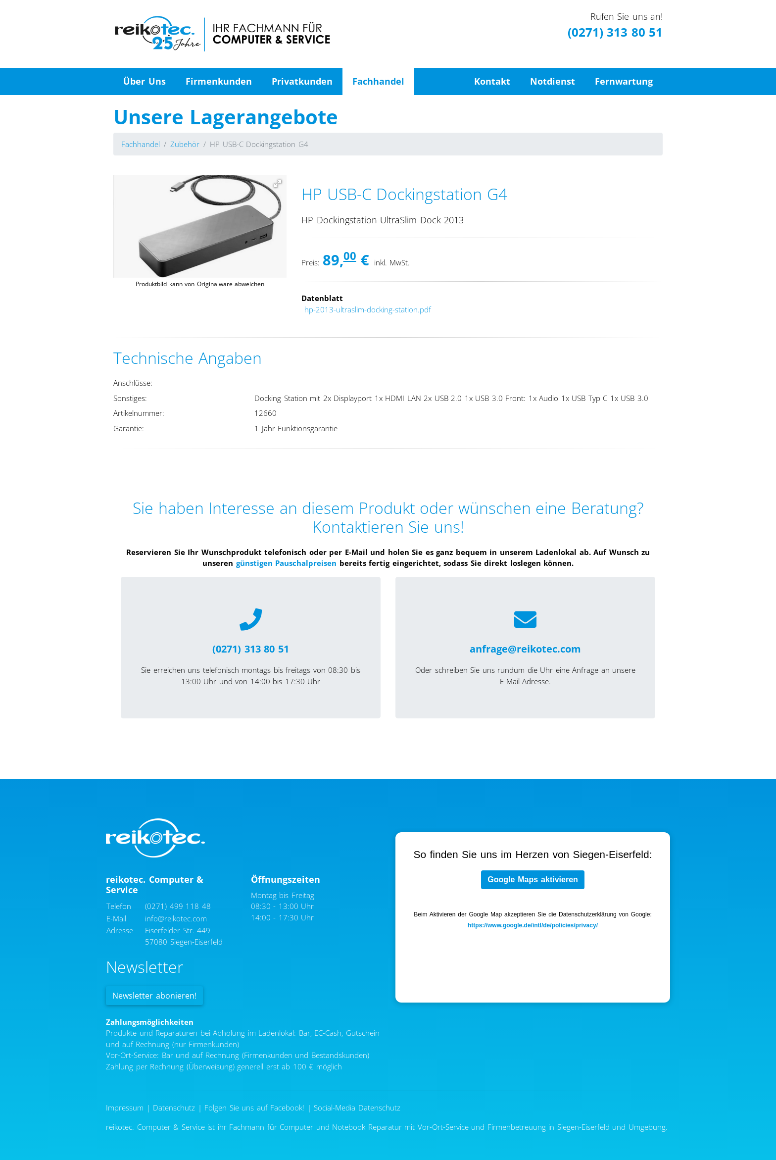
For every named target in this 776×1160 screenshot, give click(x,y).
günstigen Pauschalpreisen (286, 563)
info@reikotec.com (176, 918)
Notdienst (552, 81)
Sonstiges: (130, 398)
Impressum (125, 1107)
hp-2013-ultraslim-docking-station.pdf (367, 309)
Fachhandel (378, 81)
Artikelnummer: (138, 413)
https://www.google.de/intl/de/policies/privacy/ (533, 925)
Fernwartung (624, 81)
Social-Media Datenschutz (357, 1107)
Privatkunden (302, 81)
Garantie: (128, 428)
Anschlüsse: (132, 383)
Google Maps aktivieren (532, 879)
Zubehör (184, 144)
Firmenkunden (219, 81)
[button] (278, 184)
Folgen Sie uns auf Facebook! (254, 1107)
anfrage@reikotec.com (525, 649)
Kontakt (492, 81)
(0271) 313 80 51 (615, 32)
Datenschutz (174, 1107)
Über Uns (144, 81)
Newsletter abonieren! (154, 995)
